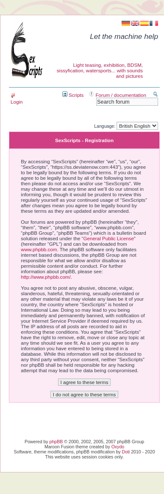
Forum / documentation (117, 95)
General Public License (108, 238)
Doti (126, 451)
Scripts (73, 95)
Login (16, 98)
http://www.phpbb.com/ (45, 277)
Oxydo (117, 446)
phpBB (56, 441)
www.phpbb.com (39, 249)
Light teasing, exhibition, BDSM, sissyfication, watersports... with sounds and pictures (100, 70)
